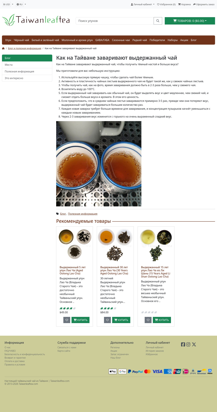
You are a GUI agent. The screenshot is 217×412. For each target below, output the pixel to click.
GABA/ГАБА (102, 40)
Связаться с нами (66, 347)
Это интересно (14, 78)
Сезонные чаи (121, 40)
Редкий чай (139, 40)
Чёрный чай (21, 40)
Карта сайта (63, 350)
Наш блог (116, 357)
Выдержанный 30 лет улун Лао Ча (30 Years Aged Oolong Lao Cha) (114, 270)
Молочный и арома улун (77, 40)
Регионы (115, 347)
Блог (194, 40)
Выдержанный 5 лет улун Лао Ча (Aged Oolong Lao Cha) (73, 270)
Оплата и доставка (14, 361)
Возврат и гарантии (15, 357)
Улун (8, 40)
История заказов (155, 350)
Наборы (173, 40)
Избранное (152, 354)
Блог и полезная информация (24, 48)
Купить (80, 320)
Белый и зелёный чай (45, 40)
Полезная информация (19, 71)
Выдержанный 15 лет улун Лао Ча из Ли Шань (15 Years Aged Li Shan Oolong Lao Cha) (155, 271)
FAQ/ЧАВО (10, 350)
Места (9, 65)
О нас (8, 347)
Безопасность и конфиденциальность (25, 354)
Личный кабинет (155, 347)
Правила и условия (15, 364)
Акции (184, 40)
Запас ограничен (120, 354)
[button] (8, 4)
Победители (157, 40)
